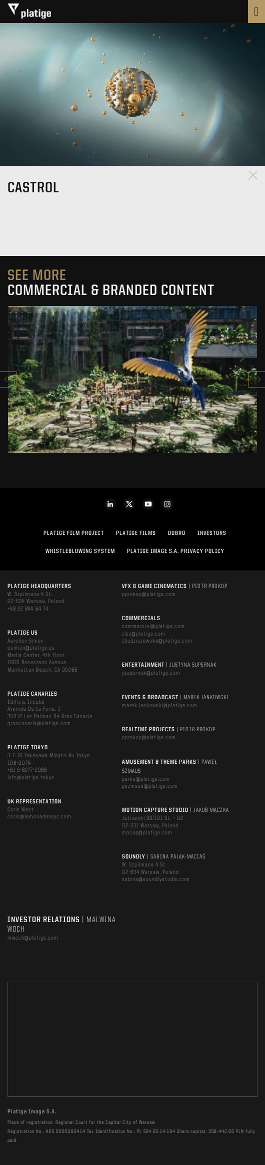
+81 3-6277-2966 (27, 770)
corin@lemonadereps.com (40, 817)
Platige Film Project (74, 533)
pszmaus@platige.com (150, 786)
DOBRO (177, 533)
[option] (132, 379)
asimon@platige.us (31, 648)
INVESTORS (212, 533)
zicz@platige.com (144, 634)
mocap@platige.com (147, 833)
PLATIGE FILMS (136, 533)
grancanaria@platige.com (39, 724)
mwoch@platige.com (33, 938)
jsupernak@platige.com (151, 673)
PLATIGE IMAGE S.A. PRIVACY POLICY (175, 551)
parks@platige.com (146, 779)
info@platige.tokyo (31, 778)
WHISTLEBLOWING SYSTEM (80, 551)
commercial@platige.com (153, 627)
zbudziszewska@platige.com (157, 641)
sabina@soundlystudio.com (156, 880)
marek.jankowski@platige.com (160, 706)
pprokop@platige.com (149, 595)
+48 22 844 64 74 (28, 609)
